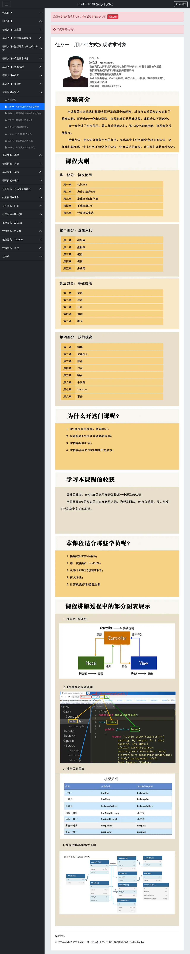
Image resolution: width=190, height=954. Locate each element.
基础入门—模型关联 (13, 66)
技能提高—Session (12, 239)
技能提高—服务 (10, 197)
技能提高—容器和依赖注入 (16, 188)
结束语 (6, 256)
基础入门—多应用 (11, 83)
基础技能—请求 (10, 92)
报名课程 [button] (113, 16)
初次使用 (7, 21)
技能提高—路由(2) (12, 222)
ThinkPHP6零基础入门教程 (95, 4)
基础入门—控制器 (11, 29)
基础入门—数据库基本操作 (16, 38)
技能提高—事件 (10, 248)
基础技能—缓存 (10, 180)
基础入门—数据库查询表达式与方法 (20, 48)
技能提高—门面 (10, 205)
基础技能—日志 (10, 163)
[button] (181, 4)
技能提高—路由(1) (12, 214)
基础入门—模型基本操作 (15, 58)
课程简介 (7, 12)
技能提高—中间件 (11, 231)
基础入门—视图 (10, 75)
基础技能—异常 (10, 155)
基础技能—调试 (10, 172)
